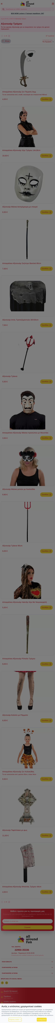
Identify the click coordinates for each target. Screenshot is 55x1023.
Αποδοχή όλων (41, 1019)
